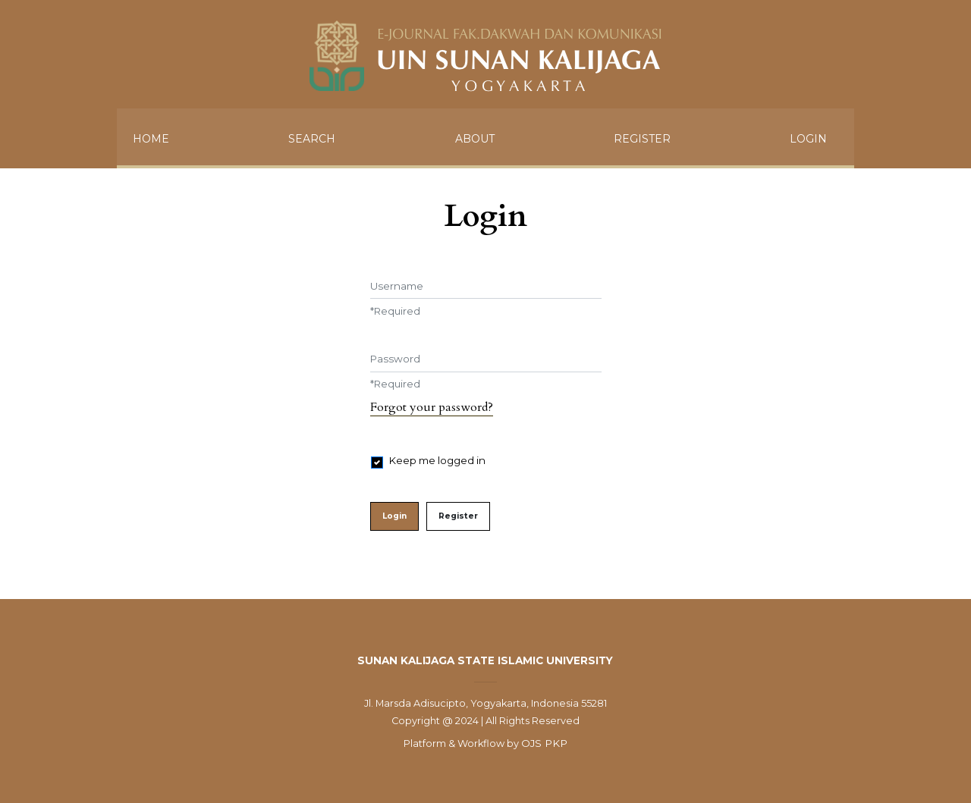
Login (808, 139)
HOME (151, 139)
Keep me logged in (437, 460)
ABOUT (475, 139)
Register (642, 139)
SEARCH (311, 139)
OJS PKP (544, 743)
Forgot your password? (431, 407)
